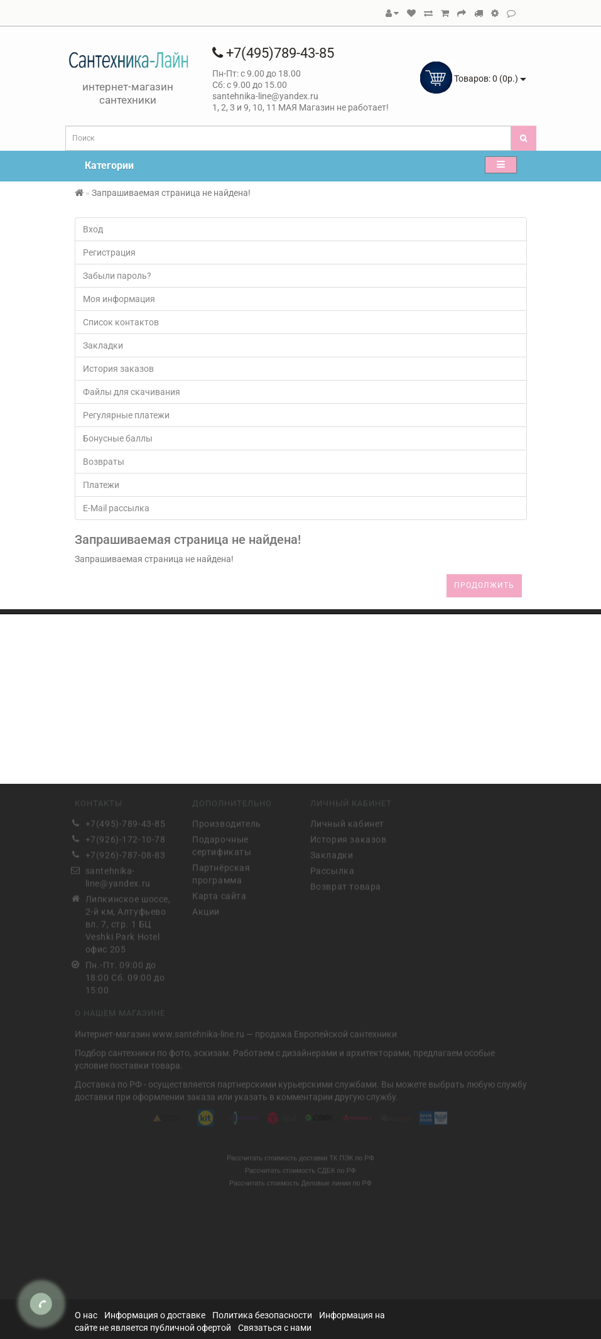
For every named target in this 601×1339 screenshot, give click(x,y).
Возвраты (103, 462)
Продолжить (484, 585)
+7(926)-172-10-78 (125, 838)
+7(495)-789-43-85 (125, 822)
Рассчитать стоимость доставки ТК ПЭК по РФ (300, 1155)
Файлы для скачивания (131, 392)
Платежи (101, 485)
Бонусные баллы (118, 438)
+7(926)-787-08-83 (125, 853)
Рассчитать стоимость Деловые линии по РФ (300, 1180)
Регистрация (109, 252)
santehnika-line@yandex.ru (118, 875)
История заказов (118, 369)
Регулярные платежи (126, 415)
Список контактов (121, 322)
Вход (93, 229)
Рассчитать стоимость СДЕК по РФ (300, 1168)
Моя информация (119, 299)
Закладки (103, 345)
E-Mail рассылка (116, 508)
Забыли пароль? (117, 276)
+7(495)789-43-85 (273, 53)
